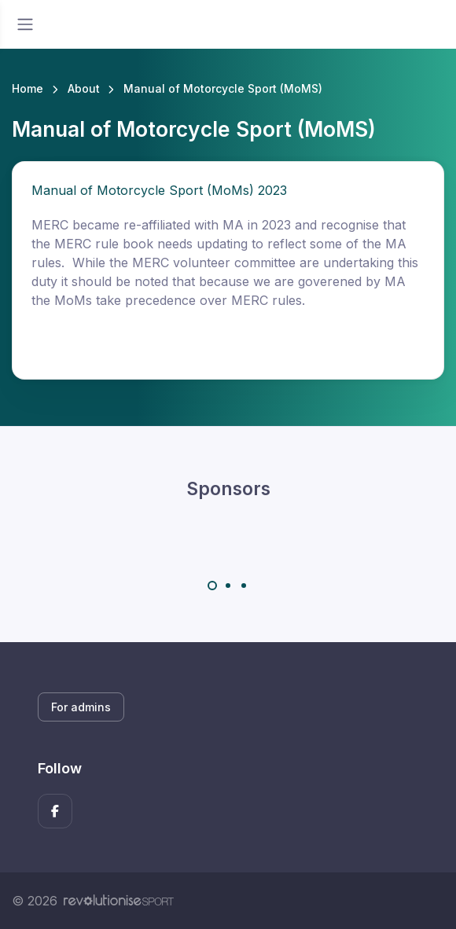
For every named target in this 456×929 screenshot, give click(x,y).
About (84, 88)
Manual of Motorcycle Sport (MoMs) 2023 (159, 190)
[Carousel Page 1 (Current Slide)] (212, 585)
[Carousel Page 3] (243, 585)
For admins (81, 707)
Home (27, 88)
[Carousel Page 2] (228, 585)
